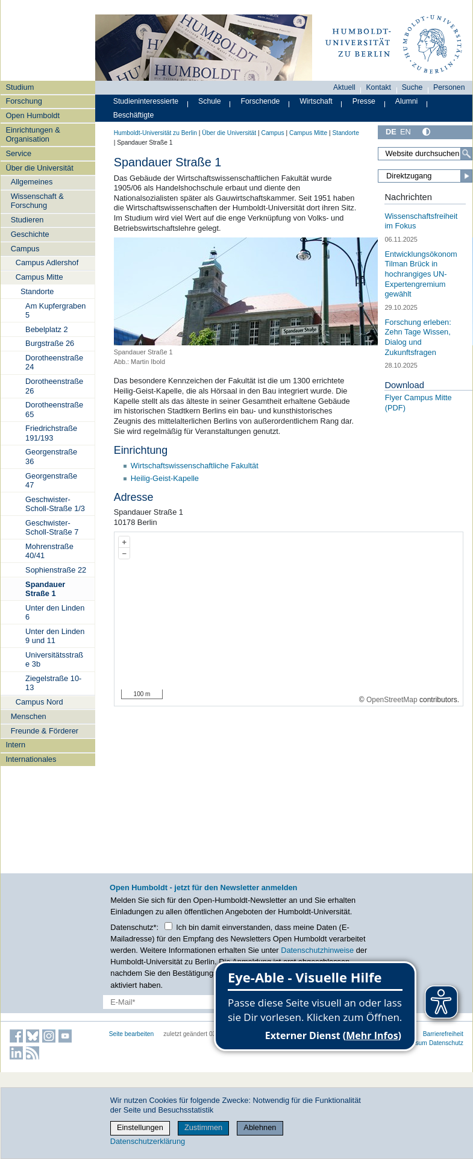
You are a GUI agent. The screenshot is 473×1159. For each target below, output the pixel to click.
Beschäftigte (133, 115)
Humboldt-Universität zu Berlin (155, 133)
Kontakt (378, 87)
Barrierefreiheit (443, 1034)
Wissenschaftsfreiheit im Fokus (420, 221)
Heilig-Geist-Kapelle (165, 478)
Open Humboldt (32, 115)
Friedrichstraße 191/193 (51, 433)
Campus (25, 248)
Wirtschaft (316, 101)
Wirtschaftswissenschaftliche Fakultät (194, 465)
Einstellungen (140, 1127)
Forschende (260, 101)
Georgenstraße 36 (51, 456)
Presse (363, 101)
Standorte (37, 291)
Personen (449, 87)
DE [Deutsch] (391, 131)
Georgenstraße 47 (51, 480)
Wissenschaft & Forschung (37, 201)
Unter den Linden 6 (54, 612)
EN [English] (405, 131)
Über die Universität (39, 167)
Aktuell (344, 87)
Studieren (27, 219)
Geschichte (30, 234)
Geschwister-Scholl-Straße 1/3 (55, 504)
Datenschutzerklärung (147, 1141)
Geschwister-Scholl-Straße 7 (51, 527)
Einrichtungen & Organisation (32, 134)
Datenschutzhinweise (317, 950)
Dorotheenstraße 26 (54, 386)
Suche (412, 87)
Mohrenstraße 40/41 (49, 551)
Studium (19, 87)
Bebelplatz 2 (46, 329)
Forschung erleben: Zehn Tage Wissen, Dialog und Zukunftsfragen (417, 337)
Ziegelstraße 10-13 (53, 683)
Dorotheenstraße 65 (54, 409)
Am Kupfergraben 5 (55, 310)
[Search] (466, 153)
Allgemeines (32, 181)
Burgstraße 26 (49, 343)
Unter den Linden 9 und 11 (54, 636)
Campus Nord (39, 701)
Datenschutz (446, 1043)
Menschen (28, 716)
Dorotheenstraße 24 (54, 362)
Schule (209, 101)
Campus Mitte (39, 276)
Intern (15, 744)
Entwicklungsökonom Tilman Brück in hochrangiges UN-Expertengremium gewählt (420, 274)
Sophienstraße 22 (55, 569)
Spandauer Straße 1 (45, 589)
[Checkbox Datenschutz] (168, 926)
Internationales (30, 759)
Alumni (406, 101)
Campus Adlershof (47, 262)
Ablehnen (259, 1127)
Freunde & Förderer (44, 730)
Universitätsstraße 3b (54, 659)
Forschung (23, 100)
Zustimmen (203, 1127)
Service (18, 153)
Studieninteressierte (145, 101)
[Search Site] (425, 153)
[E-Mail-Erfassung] (185, 1002)
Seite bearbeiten (131, 1034)
